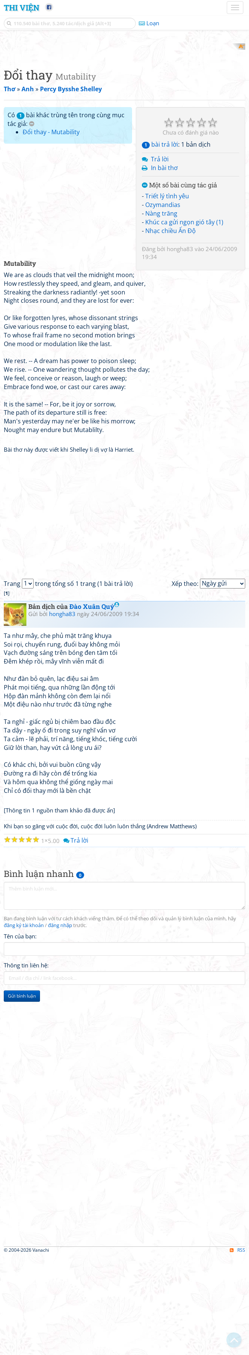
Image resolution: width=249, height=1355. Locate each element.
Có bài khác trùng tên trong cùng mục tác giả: (66, 217)
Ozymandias (162, 303)
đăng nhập (60, 1024)
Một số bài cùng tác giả (179, 283)
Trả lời (160, 258)
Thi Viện (21, 7)
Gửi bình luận (22, 1094)
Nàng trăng (161, 312)
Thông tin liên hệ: (26, 1063)
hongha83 (180, 347)
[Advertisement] (124, 96)
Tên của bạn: (20, 1034)
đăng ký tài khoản (24, 1024)
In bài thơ (164, 266)
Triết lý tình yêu (167, 295)
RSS (237, 1348)
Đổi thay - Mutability (51, 231)
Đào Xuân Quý (94, 704)
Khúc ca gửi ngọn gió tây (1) (184, 320)
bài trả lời (160, 243)
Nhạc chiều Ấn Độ (170, 329)
